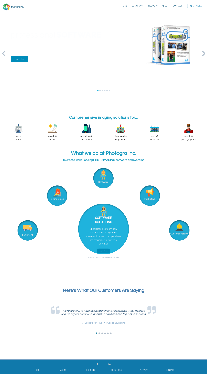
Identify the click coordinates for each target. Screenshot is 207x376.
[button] (196, 6)
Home (124, 6)
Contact (177, 6)
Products (152, 6)
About (165, 6)
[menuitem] (124, 7)
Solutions (137, 6)
